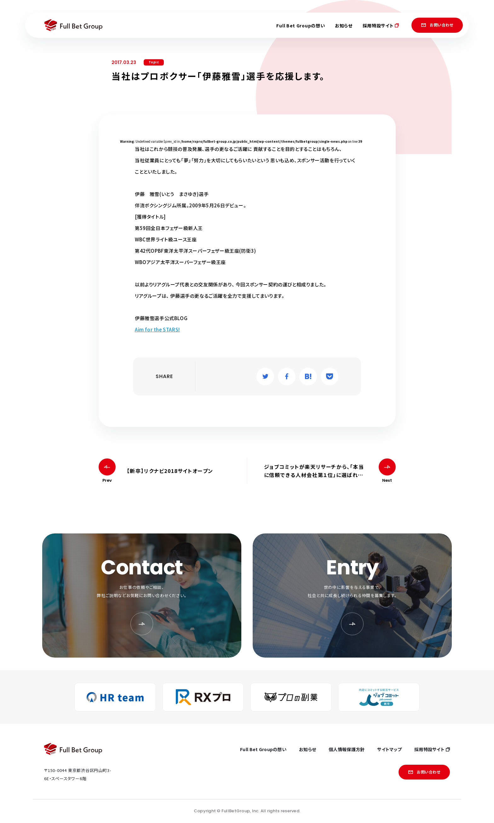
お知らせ (344, 25)
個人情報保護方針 (347, 749)
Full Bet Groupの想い (300, 25)
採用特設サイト (381, 25)
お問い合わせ (437, 24)
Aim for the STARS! (157, 329)
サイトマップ (389, 749)
